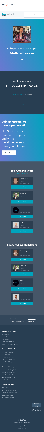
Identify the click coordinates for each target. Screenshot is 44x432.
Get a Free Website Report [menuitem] (9, 393)
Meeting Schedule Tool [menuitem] (8, 372)
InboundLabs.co (31, 319)
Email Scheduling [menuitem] (7, 362)
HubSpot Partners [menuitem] (6, 388)
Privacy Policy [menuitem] (22, 428)
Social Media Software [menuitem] (8, 342)
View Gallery (22, 187)
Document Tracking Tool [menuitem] (9, 370)
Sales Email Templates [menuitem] (8, 357)
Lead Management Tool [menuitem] (8, 377)
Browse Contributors (22, 173)
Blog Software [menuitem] (6, 337)
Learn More (9, 153)
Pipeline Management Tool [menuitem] (9, 380)
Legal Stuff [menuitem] (22, 426)
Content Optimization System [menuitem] (10, 344)
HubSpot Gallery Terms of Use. (16, 321)
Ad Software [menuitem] (5, 334)
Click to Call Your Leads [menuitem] (8, 359)
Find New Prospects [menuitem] (7, 352)
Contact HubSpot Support (36, 405)
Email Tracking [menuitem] (6, 354)
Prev (21, 104)
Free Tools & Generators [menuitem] (8, 397)
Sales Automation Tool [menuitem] (8, 375)
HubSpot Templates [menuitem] (7, 395)
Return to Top (31, 321)
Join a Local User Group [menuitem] (9, 390)
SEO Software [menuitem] (5, 339)
